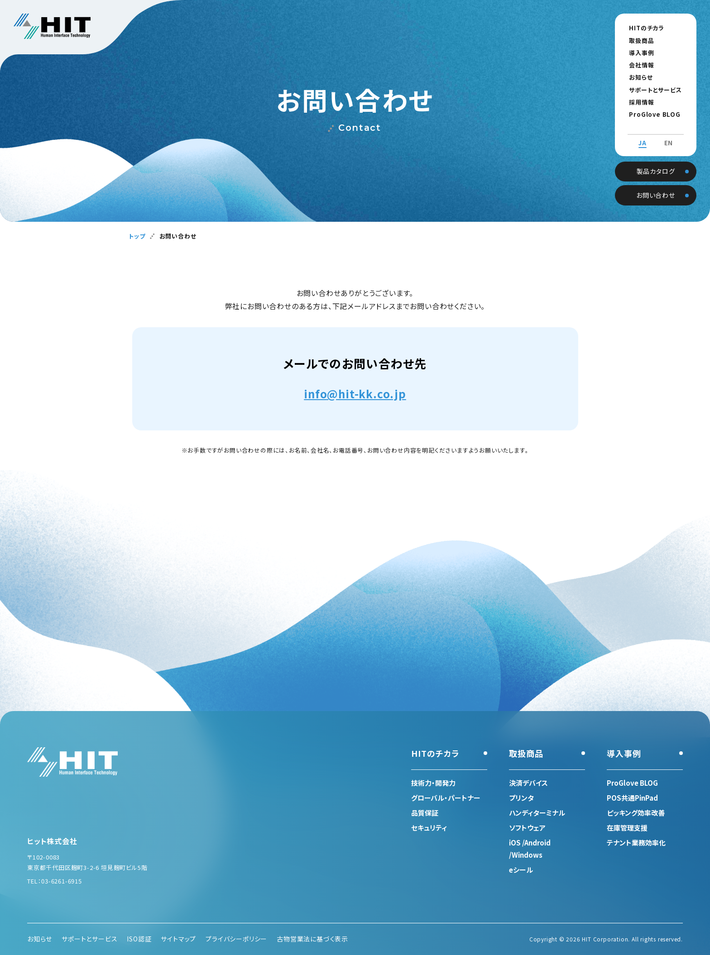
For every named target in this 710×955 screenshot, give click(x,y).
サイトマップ (178, 938)
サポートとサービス (651, 90)
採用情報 (637, 102)
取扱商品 (637, 40)
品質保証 (424, 812)
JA (642, 135)
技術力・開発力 (433, 783)
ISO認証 (139, 938)
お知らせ (637, 77)
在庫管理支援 (627, 827)
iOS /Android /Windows (530, 849)
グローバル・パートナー (445, 797)
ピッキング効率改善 (636, 812)
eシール (521, 869)
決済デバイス (528, 783)
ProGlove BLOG (650, 114)
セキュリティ (429, 827)
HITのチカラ (643, 28)
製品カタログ (656, 162)
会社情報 (637, 65)
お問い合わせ (655, 186)
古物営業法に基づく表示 (312, 938)
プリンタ (521, 797)
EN (668, 135)
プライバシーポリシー (236, 938)
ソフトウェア (527, 827)
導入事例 (637, 52)
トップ (137, 236)
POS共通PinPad (632, 797)
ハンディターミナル (537, 812)
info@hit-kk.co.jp (355, 393)
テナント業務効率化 (636, 842)
